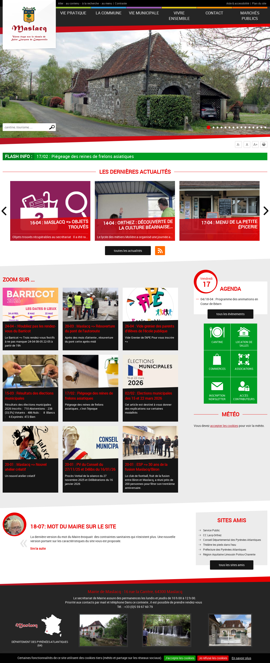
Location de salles (244, 343)
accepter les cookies (224, 426)
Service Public (211, 530)
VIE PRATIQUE (73, 12)
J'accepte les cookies (179, 658)
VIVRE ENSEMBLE (179, 15)
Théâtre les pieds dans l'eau (219, 544)
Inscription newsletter (217, 397)
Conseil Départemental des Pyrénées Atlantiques (232, 540)
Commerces (217, 368)
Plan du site (259, 3)
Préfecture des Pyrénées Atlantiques (224, 549)
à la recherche (90, 3)
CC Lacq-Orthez (212, 535)
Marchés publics (249, 15)
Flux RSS (160, 250)
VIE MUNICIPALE (144, 12)
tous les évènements (230, 314)
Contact (214, 12)
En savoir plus (241, 658)
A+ (255, 144)
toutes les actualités (128, 251)
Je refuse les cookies (213, 658)
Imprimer (264, 144)
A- (238, 144)
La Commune (109, 12)
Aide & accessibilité (237, 3)
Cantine (217, 342)
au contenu (72, 3)
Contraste (121, 3)
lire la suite (38, 548)
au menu (107, 3)
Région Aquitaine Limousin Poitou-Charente (229, 554)
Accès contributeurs (243, 397)
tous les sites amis (232, 565)
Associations (244, 368)
